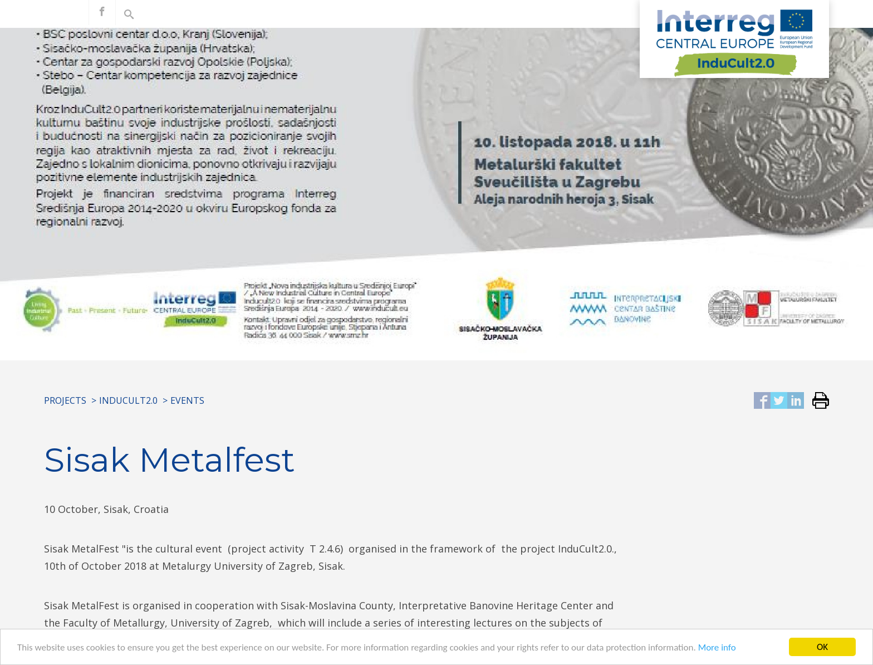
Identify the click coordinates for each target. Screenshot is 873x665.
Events (187, 400)
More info (717, 649)
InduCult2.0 (128, 400)
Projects (65, 400)
